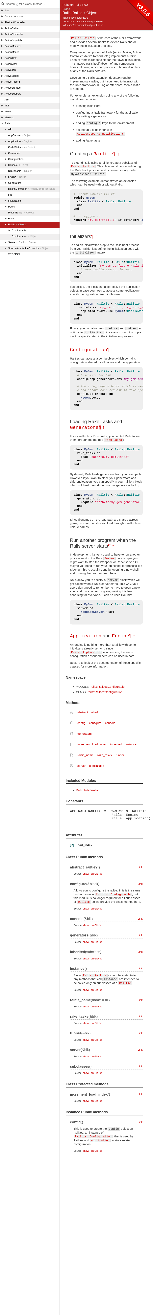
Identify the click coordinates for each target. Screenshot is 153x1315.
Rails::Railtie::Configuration (104, 691)
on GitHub (96, 872)
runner (119, 754)
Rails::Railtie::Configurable (107, 686)
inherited (116, 743)
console (110, 722)
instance (131, 743)
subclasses (96, 765)
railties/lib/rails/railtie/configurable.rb (83, 21)
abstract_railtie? (87, 711)
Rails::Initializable (87, 789)
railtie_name (85, 754)
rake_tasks (104, 754)
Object (92, 13)
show (86, 872)
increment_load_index (92, 743)
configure (95, 722)
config (81, 722)
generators (84, 732)
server (81, 765)
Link (140, 866)
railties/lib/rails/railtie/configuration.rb (83, 25)
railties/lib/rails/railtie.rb (75, 17)
